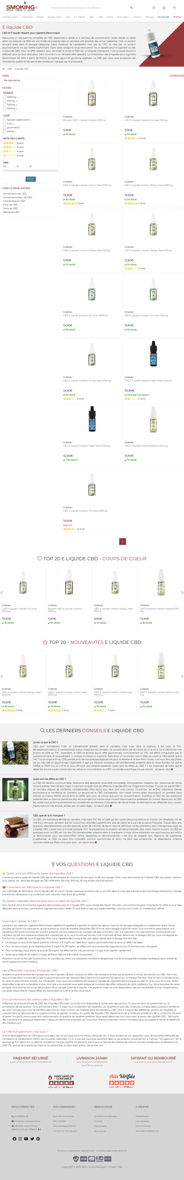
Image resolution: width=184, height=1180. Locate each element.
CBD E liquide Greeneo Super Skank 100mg (147, 380)
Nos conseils (100, 1126)
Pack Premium (143, 1126)
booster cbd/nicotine (19, 119)
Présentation (142, 1116)
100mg (12, 100)
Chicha (110, 17)
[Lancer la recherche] (131, 8)
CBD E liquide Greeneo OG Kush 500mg (146, 315)
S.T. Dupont (79, 17)
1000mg (12, 97)
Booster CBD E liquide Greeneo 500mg (84, 120)
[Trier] (30, 80)
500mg (12, 108)
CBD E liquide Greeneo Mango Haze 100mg (86, 250)
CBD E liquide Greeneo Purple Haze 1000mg (87, 380)
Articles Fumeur (10, 17)
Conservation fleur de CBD (17, 197)
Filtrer (30, 179)
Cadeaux (137, 17)
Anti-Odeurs (123, 17)
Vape (91, 17)
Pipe (68, 17)
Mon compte (59, 1121)
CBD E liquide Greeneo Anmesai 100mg (145, 120)
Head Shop (27, 17)
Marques (150, 17)
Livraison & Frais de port (65, 1131)
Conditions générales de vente (111, 1150)
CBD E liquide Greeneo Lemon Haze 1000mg (87, 185)
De (10, 166)
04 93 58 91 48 (20, 1116)
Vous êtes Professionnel (147, 1131)
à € (24, 166)
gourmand (14, 127)
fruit (11, 123)
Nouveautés (163, 17)
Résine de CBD (11, 212)
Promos (177, 17)
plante (11, 131)
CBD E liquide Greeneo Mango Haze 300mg (148, 250)
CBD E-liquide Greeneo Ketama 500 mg (146, 445)
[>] (182, 592)
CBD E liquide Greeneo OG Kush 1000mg (85, 315)
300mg (12, 104)
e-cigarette (47, 908)
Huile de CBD (10, 208)
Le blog (98, 1121)
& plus (13, 143)
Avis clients (100, 1131)
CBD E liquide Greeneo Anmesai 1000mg (85, 510)
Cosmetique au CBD (14, 201)
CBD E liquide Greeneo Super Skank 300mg (87, 445)
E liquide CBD (21, 69)
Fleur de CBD (10, 204)
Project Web (115, 1167)
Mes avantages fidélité (64, 1126)
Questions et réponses (105, 1116)
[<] (1, 592)
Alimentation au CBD (15, 193)
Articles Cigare (55, 17)
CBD (100, 17)
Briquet (40, 17)
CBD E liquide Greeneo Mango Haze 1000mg (148, 185)
